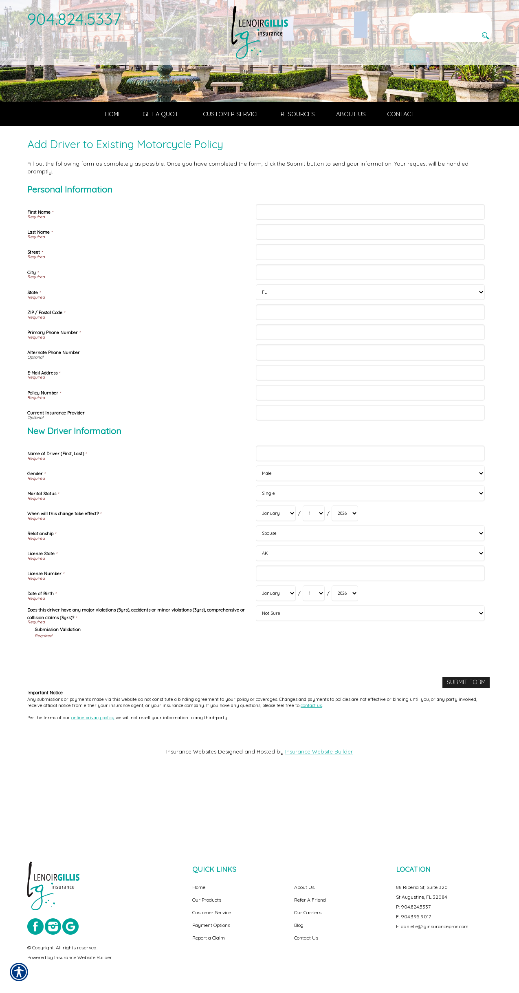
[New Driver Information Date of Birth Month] (276, 658)
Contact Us (306, 938)
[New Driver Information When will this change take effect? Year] (345, 578)
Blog (298, 925)
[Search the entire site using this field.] (450, 19)
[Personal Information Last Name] (370, 296)
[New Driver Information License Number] (370, 638)
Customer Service (211, 912)
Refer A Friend (310, 900)
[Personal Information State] (370, 356)
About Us (304, 887)
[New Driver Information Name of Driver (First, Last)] (370, 517)
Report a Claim (208, 938)
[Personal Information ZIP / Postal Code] (370, 376)
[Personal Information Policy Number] (370, 457)
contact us (311, 769)
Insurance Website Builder (319, 814)
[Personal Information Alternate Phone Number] (370, 417)
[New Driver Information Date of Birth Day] (314, 658)
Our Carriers (307, 912)
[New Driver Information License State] (370, 618)
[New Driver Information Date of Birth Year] (345, 658)
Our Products (206, 900)
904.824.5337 (74, 19)
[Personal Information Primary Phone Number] (370, 397)
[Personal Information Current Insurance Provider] (370, 477)
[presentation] (96, 719)
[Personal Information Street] (370, 316)
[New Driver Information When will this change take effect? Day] (314, 578)
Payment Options (211, 925)
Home (198, 887)
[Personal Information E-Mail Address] (370, 437)
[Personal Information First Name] (370, 276)
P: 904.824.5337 (413, 907)
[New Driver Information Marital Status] (370, 558)
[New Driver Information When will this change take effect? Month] (276, 578)
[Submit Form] (467, 746)
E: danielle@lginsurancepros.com (432, 926)
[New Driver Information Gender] (370, 538)
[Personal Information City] (370, 336)
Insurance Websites (191, 814)
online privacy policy (92, 781)
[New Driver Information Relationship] (370, 598)
